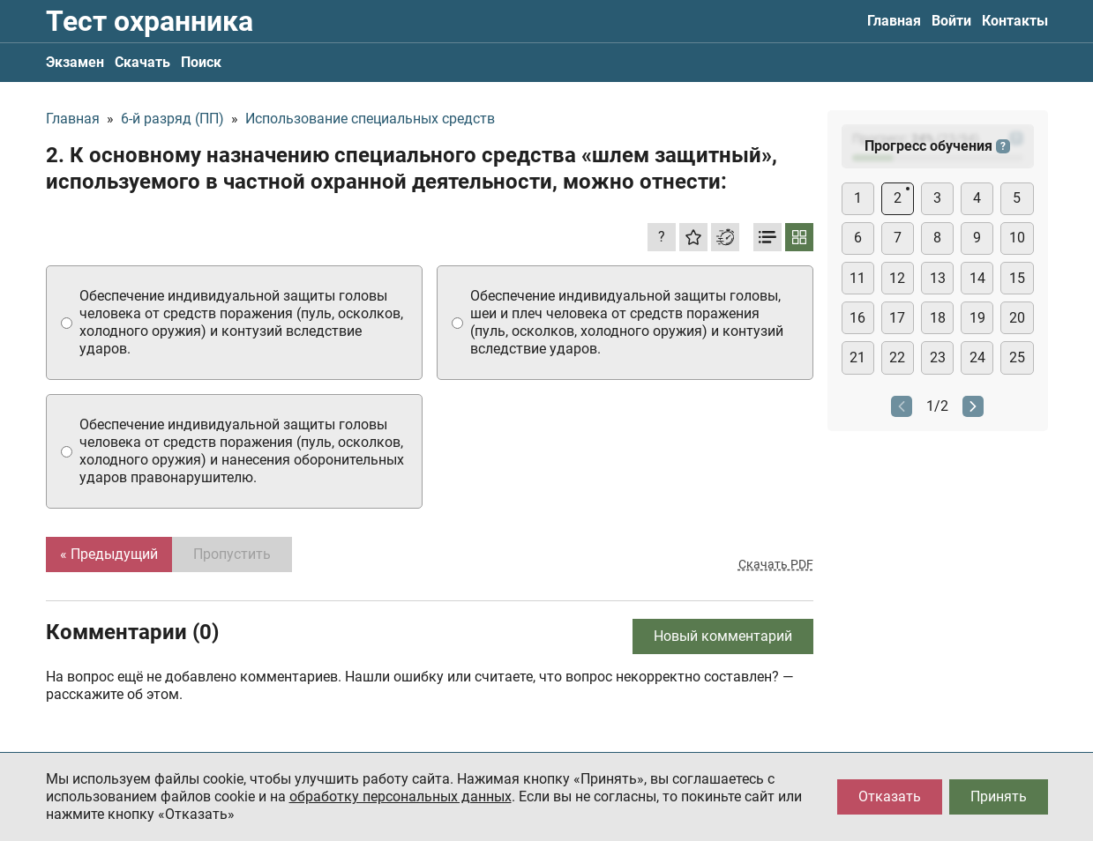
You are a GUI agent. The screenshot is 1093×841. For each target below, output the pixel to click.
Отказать (889, 796)
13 (938, 278)
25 (1017, 357)
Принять (998, 796)
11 (857, 278)
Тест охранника (149, 21)
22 (897, 357)
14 (977, 278)
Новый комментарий (723, 636)
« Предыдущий (109, 554)
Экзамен (75, 62)
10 (1017, 237)
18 (938, 317)
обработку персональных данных (400, 796)
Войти (951, 20)
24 (977, 357)
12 (897, 278)
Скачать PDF (775, 564)
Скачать (142, 62)
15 (1017, 278)
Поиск (201, 62)
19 (977, 317)
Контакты (1015, 20)
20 (1017, 317)
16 (857, 317)
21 (857, 357)
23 (938, 357)
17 (897, 317)
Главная (894, 20)
